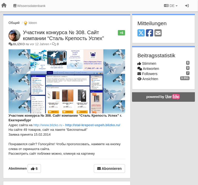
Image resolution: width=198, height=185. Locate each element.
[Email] (158, 33)
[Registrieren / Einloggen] (187, 5)
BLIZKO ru (21, 44)
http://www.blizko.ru (48, 125)
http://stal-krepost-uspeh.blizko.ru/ (92, 125)
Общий (14, 23)
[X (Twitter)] (141, 33)
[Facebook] (149, 33)
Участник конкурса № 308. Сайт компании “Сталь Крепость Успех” (63, 35)
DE (171, 6)
